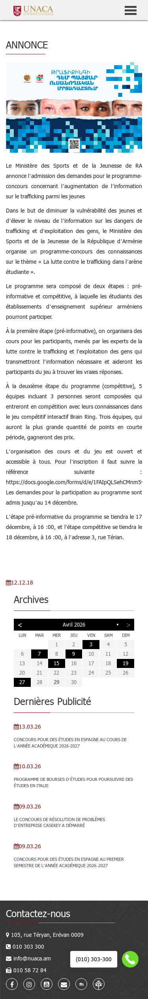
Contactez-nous (38, 913)
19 (125, 663)
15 (56, 663)
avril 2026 (74, 625)
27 (22, 682)
